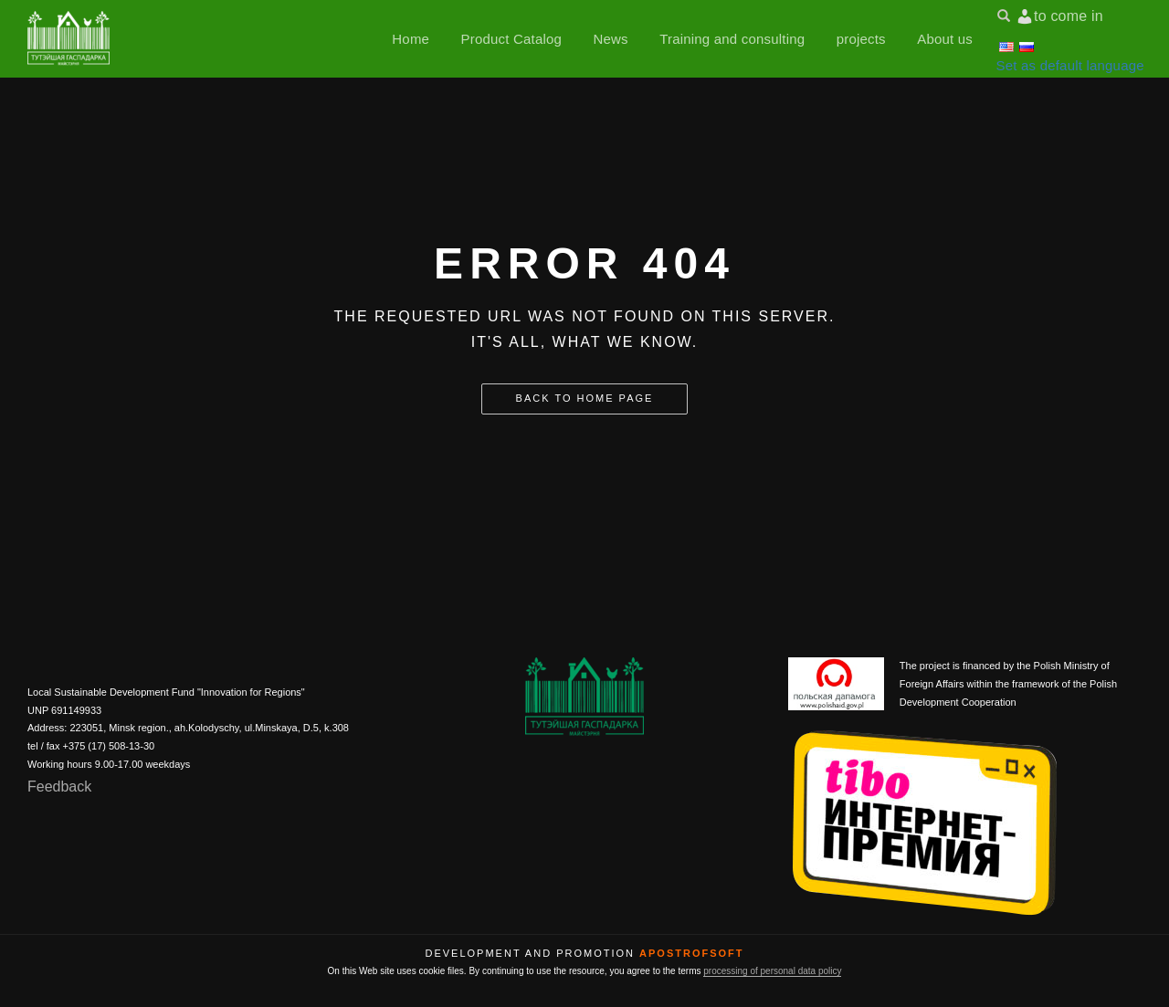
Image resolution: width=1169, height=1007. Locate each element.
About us (945, 39)
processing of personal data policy (772, 971)
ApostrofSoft (691, 953)
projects (861, 39)
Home (410, 39)
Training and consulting (732, 39)
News (610, 39)
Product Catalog (512, 39)
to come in (1068, 16)
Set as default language (1070, 65)
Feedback (59, 786)
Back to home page (585, 398)
